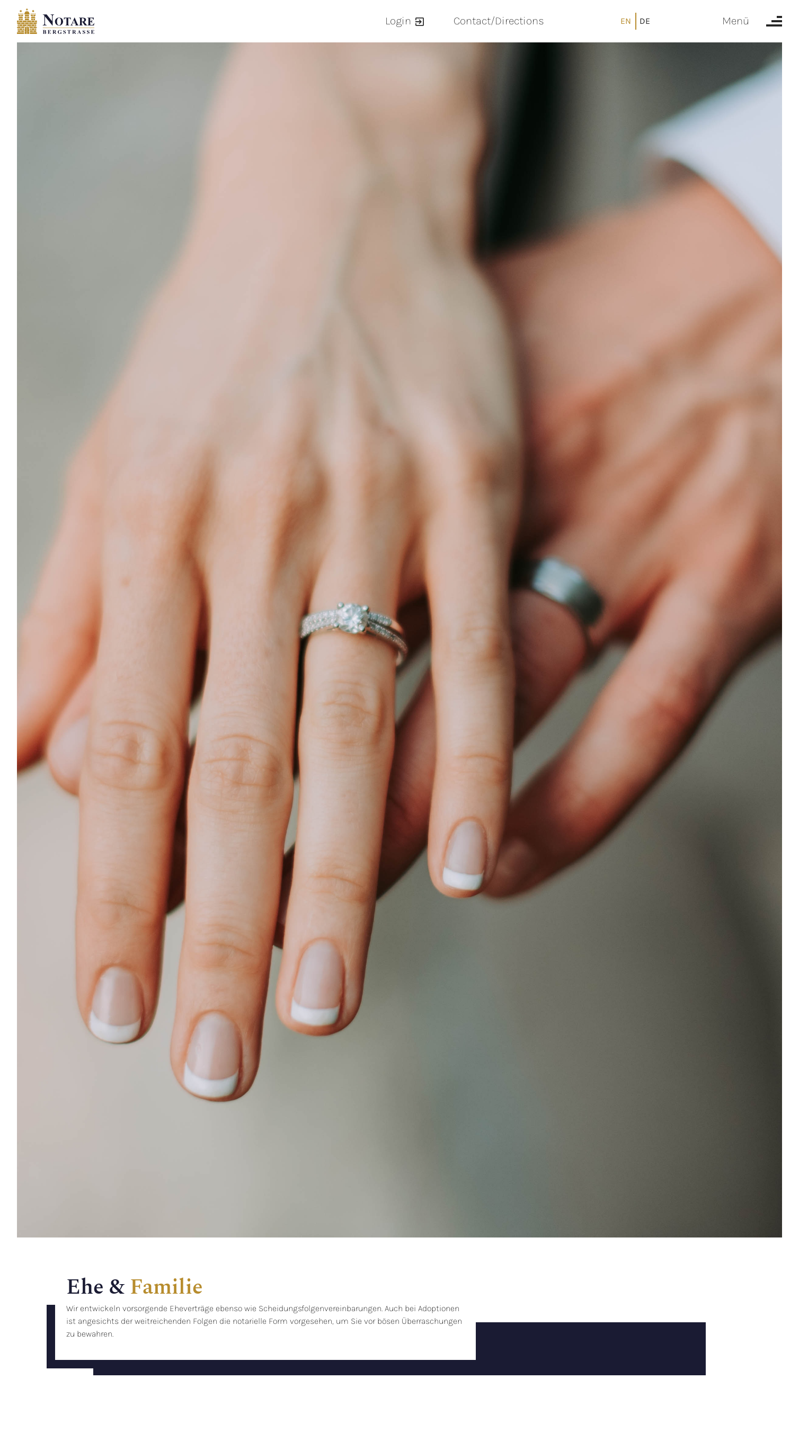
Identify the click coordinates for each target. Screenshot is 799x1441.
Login (398, 20)
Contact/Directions (499, 20)
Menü (735, 20)
